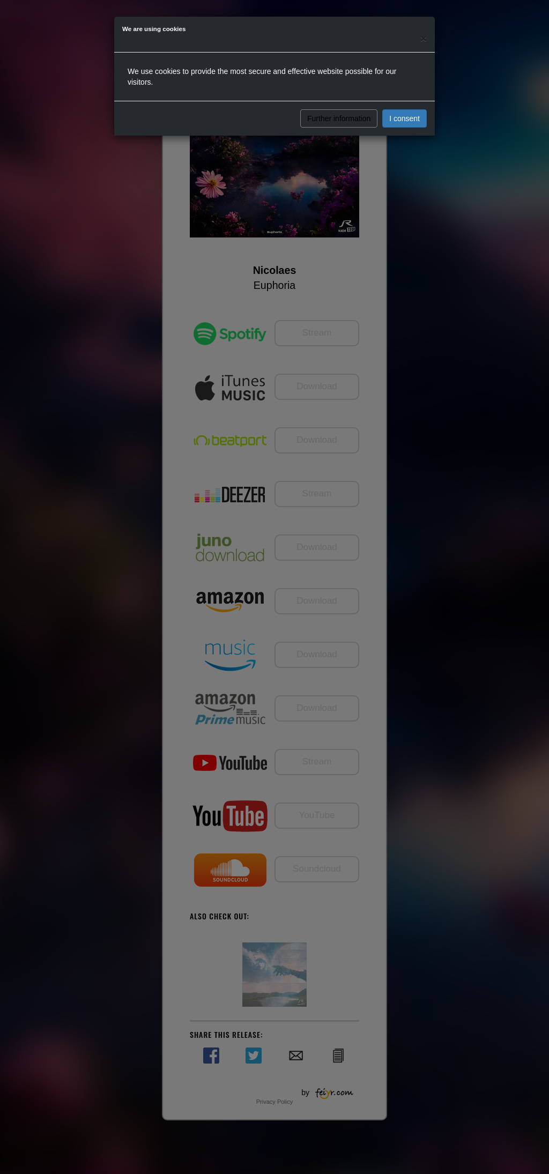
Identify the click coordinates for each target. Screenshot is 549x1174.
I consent (404, 118)
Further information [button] (338, 118)
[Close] (423, 38)
